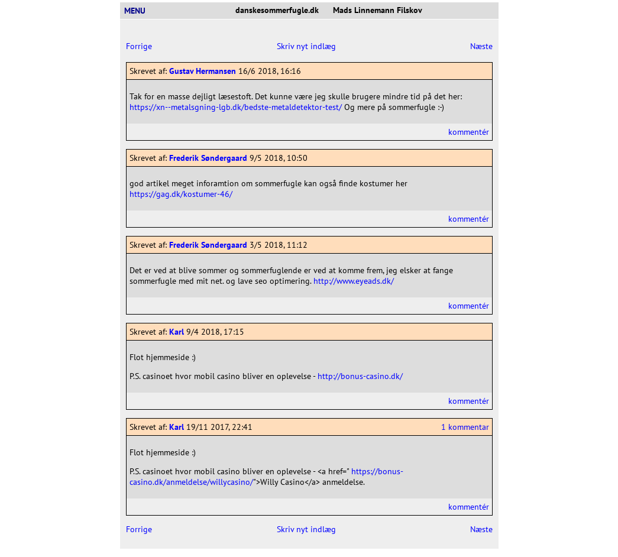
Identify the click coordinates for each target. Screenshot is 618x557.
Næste (481, 46)
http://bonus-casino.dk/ (360, 376)
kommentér (468, 132)
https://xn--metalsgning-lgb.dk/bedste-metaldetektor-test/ (236, 107)
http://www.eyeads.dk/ (353, 281)
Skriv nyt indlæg (306, 46)
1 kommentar (465, 427)
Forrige (139, 46)
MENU (139, 10)
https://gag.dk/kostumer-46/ (181, 194)
